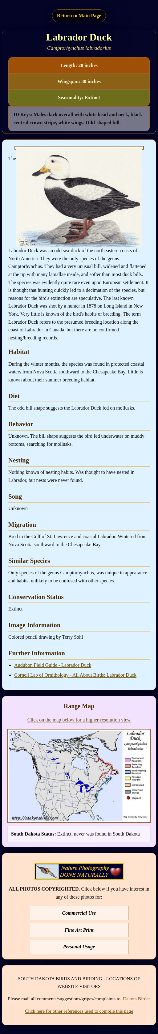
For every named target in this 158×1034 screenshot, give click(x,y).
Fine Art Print (79, 930)
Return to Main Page (79, 15)
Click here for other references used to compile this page (79, 1011)
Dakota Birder (136, 998)
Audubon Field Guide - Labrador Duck (52, 665)
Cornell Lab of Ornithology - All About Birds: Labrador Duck (75, 675)
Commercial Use (79, 913)
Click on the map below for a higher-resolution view (79, 719)
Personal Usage (79, 946)
